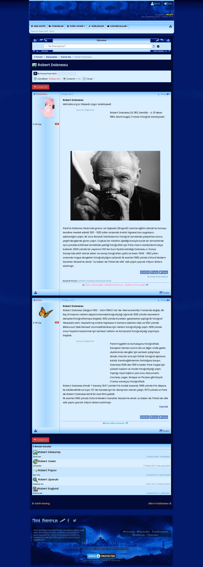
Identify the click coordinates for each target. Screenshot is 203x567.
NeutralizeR (124, 549)
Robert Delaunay (49, 452)
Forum (38, 57)
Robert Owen (47, 461)
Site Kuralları (144, 531)
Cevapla (164, 292)
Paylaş (154, 272)
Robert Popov (47, 470)
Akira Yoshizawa (158, 503)
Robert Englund (48, 488)
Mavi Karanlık (49, 530)
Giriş (168, 4)
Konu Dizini (130, 531)
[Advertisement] (85, 130)
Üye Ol (155, 4)
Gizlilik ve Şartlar (161, 531)
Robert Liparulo (48, 479)
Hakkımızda (140, 535)
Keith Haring (42, 503)
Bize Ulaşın (153, 535)
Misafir (169, 14)
